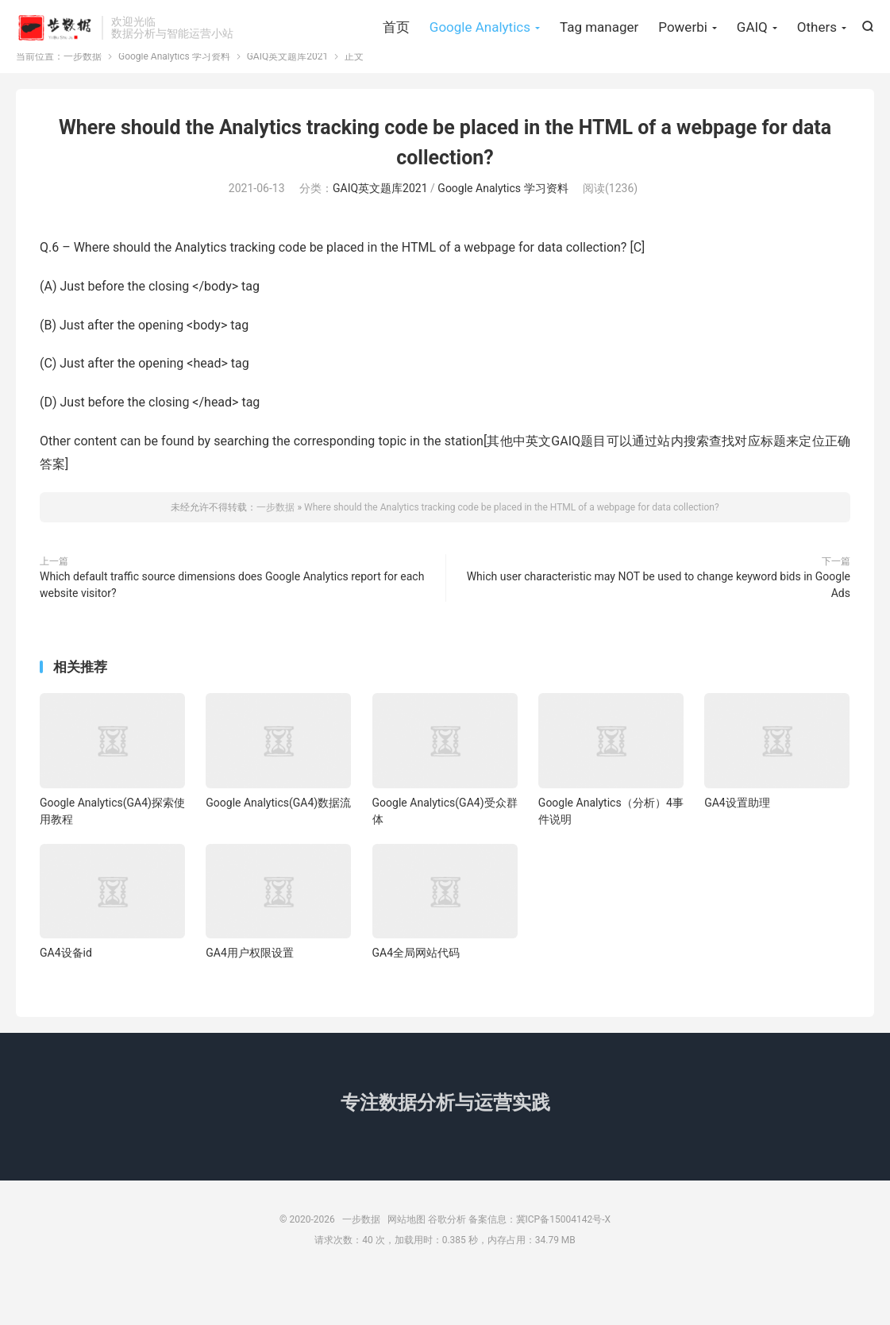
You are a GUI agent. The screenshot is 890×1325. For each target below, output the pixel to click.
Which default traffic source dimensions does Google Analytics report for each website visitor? (232, 630)
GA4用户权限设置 (250, 998)
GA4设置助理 (737, 848)
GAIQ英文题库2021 (288, 102)
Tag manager (599, 56)
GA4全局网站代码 (416, 998)
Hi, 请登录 (40, 20)
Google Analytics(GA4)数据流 (278, 848)
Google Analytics (480, 56)
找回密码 (159, 20)
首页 (396, 56)
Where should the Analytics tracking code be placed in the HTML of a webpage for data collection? (511, 553)
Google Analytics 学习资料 (174, 102)
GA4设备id (66, 998)
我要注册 (101, 20)
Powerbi (682, 56)
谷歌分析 (447, 1265)
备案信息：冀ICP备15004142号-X (539, 1265)
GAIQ (752, 56)
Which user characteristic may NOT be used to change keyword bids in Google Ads (658, 630)
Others (817, 56)
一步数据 (55, 56)
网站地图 (406, 1265)
